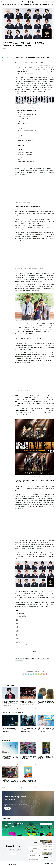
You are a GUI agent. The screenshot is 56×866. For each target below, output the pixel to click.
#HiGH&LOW (27, 659)
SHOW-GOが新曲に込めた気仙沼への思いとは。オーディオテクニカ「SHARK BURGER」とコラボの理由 (28, 758)
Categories (26, 5)
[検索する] (41, 2)
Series (40, 5)
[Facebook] (10, 5)
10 (46, 675)
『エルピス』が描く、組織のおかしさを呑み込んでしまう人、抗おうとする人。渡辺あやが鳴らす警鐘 (46, 731)
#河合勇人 (17, 659)
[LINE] (15, 5)
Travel (11, 865)
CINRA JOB (53, 5)
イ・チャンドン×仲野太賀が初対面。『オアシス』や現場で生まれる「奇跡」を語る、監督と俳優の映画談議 (28, 731)
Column (36, 5)
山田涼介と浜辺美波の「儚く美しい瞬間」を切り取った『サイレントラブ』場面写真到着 (46, 703)
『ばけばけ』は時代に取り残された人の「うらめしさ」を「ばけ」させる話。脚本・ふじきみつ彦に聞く (9, 731)
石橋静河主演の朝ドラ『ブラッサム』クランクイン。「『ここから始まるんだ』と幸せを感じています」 (10, 783)
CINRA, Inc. (48, 864)
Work (8, 865)
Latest (18, 5)
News (22, 5)
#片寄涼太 (43, 659)
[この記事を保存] (2, 61)
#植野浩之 (47, 659)
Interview (32, 5)
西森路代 (6, 54)
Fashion (14, 865)
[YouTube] (12, 6)
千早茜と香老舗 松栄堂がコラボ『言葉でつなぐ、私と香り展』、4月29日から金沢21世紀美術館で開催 (10, 758)
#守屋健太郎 (22, 659)
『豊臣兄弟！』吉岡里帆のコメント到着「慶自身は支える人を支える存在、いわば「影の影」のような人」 (46, 758)
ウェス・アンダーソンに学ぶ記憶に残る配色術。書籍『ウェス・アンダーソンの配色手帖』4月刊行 (28, 783)
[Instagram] (8, 5)
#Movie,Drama (38, 659)
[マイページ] (4, 2)
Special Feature (46, 5)
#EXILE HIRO (33, 659)
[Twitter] (5, 5)
